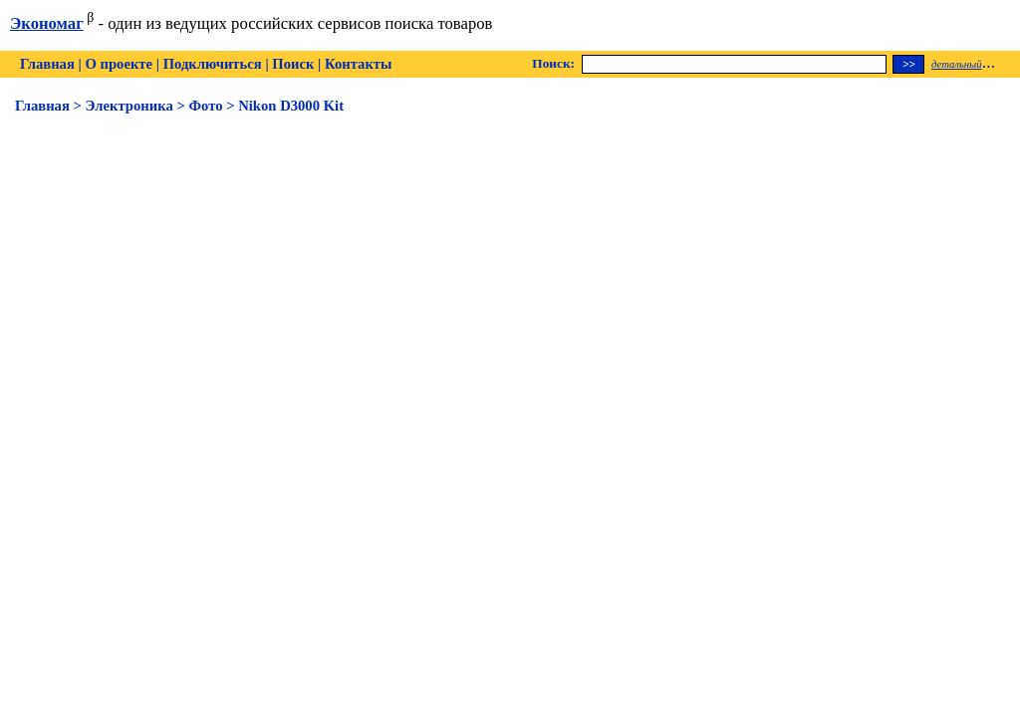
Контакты (358, 64)
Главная (47, 64)
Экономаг (47, 23)
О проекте (118, 64)
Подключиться (212, 64)
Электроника (129, 106)
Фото (205, 106)
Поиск (293, 64)
